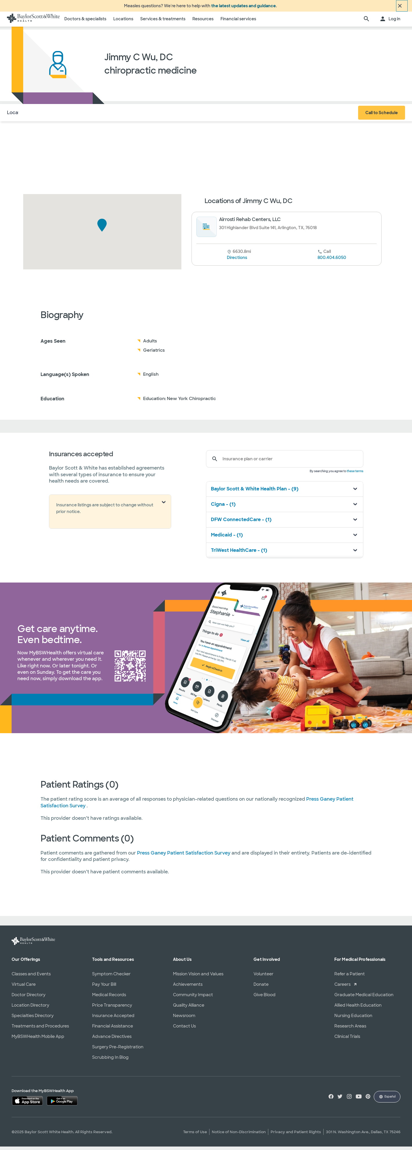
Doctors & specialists (85, 22)
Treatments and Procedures (40, 1029)
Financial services (238, 22)
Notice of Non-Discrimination (239, 1135)
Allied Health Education (358, 1008)
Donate (261, 987)
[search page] (366, 22)
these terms (355, 474)
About (44, 116)
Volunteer (264, 977)
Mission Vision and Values (198, 977)
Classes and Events (31, 977)
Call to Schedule (381, 116)
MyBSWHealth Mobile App (38, 1039)
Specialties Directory (33, 1018)
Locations (123, 22)
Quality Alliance (188, 1008)
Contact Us (184, 1029)
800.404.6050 (332, 261)
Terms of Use (195, 1135)
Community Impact (193, 998)
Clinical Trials (347, 1039)
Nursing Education (353, 1018)
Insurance (69, 116)
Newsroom (184, 1018)
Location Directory (30, 1008)
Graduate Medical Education (363, 998)
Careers (342, 987)
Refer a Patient (349, 977)
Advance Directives (112, 1039)
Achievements (188, 987)
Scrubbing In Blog (110, 1060)
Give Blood (265, 998)
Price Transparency (112, 1008)
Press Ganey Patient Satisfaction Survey (184, 856)
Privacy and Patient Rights (296, 1135)
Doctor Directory (28, 998)
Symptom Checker (111, 977)
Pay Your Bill (104, 987)
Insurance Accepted (113, 1018)
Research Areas (350, 1029)
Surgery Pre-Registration (117, 1050)
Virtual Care (24, 987)
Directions (237, 261)
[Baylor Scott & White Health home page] (33, 22)
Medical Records (109, 998)
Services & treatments (162, 22)
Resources (203, 22)
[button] (102, 228)
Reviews (97, 116)
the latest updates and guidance (243, 7)
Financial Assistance (112, 1029)
